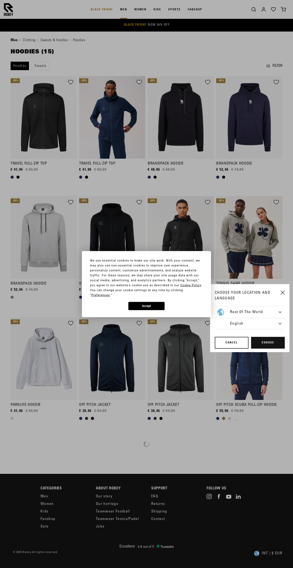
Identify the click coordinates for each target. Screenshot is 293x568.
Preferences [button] (100, 295)
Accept (146, 306)
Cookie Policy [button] (190, 285)
